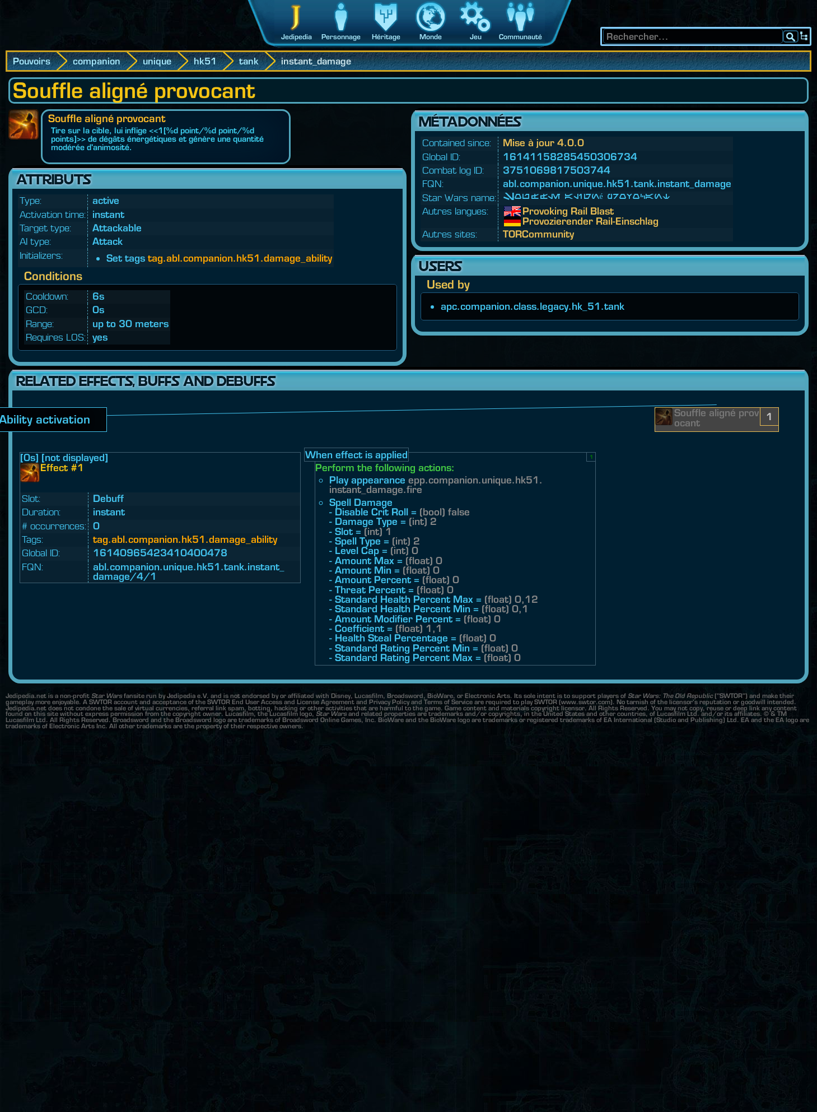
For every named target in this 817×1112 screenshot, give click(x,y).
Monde (430, 36)
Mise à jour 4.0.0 (543, 142)
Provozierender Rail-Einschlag (530, 221)
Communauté (520, 36)
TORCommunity (538, 234)
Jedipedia (296, 36)
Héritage (386, 36)
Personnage (341, 36)
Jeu (476, 36)
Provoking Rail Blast (530, 211)
